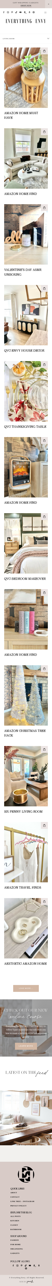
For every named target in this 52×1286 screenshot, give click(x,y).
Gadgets (15, 1253)
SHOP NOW (26, 5)
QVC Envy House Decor (24, 350)
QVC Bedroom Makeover (25, 579)
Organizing (16, 1249)
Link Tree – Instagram (22, 1201)
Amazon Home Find (20, 194)
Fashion (14, 1240)
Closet (14, 1225)
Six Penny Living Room (23, 811)
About (13, 1193)
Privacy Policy (18, 1206)
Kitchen (14, 1221)
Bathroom (15, 1229)
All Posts (15, 1216)
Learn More (26, 1046)
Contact (15, 1197)
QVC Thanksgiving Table (25, 426)
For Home (15, 1244)
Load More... (26, 988)
